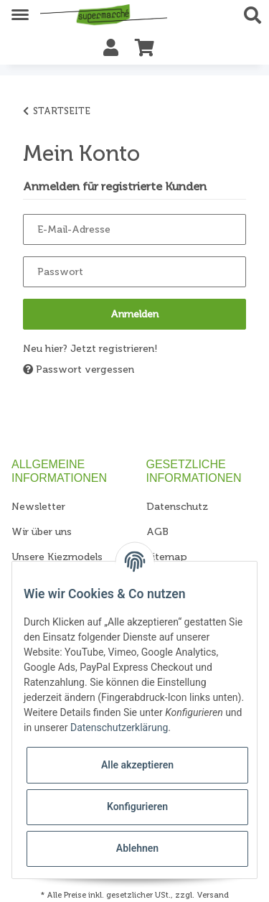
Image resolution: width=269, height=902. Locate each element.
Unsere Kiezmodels (57, 557)
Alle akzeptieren (137, 765)
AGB (157, 532)
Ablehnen (137, 848)
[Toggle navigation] (20, 9)
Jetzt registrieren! (114, 349)
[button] (256, 16)
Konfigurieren (137, 806)
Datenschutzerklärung (119, 727)
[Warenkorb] (144, 48)
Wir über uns (41, 532)
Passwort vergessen (78, 369)
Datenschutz (177, 507)
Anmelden (134, 314)
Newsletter (38, 507)
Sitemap (166, 557)
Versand (213, 895)
